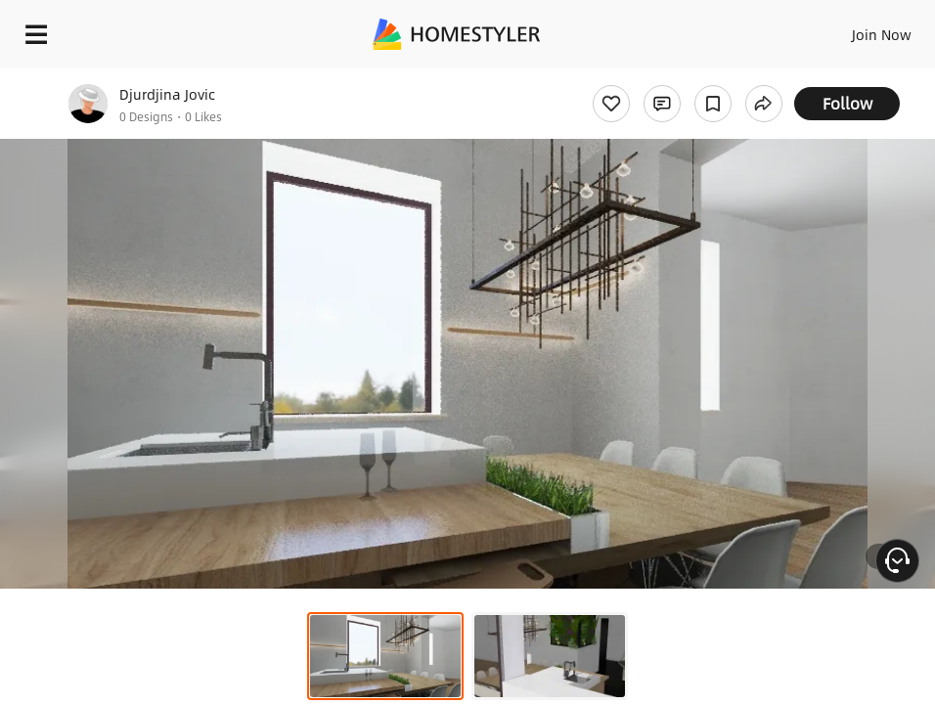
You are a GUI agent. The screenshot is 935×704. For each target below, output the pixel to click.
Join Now (882, 34)
